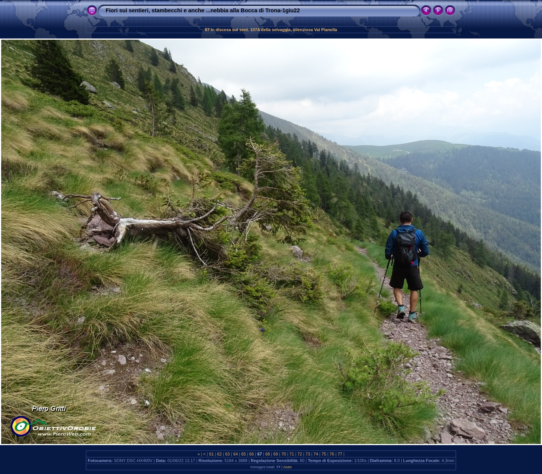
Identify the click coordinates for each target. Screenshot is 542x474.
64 (235, 454)
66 (251, 454)
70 (283, 454)
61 (211, 454)
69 (275, 454)
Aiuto (287, 467)
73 (307, 454)
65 (243, 454)
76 (331, 454)
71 (291, 454)
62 (219, 454)
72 (299, 454)
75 (323, 454)
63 (227, 454)
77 (340, 454)
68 (267, 454)
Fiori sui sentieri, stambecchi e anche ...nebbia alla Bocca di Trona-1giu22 (203, 10)
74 (315, 454)
